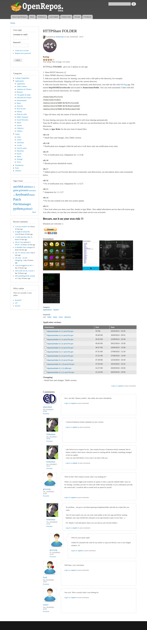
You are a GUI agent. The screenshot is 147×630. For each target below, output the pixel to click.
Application (21, 84)
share (55, 317)
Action (19, 140)
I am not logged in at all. (23, 265)
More (34, 212)
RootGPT (18, 300)
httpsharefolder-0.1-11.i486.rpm (59, 368)
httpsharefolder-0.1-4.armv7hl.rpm (60, 339)
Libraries (18, 171)
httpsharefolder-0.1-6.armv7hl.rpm (60, 348)
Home (12, 23)
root (44, 317)
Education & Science (24, 98)
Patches (19, 112)
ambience (28, 186)
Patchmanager (22, 204)
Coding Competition (22, 78)
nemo (61, 317)
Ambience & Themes (24, 89)
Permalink (46, 413)
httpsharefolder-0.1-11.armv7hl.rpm (60, 372)
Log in (113, 386)
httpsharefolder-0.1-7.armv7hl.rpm (60, 352)
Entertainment (21, 100)
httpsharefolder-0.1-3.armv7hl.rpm (60, 335)
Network (20, 106)
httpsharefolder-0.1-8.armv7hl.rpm (60, 356)
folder (49, 317)
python (18, 209)
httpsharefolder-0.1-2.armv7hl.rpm (60, 331)
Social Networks (22, 120)
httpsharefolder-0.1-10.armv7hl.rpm (60, 364)
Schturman (60, 37)
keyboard (22, 194)
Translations (19, 165)
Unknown (20, 128)
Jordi (45, 577)
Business (20, 92)
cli (34, 187)
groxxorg (46, 489)
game (16, 190)
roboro (45, 605)
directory (67, 317)
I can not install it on (22, 227)
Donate (77, 17)
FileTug (123, 84)
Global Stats (66, 17)
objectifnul (47, 407)
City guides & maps (24, 95)
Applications (19, 81)
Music (19, 103)
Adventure (20, 143)
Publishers (42, 17)
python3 (27, 208)
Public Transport (22, 117)
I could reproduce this (22, 237)
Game (19, 137)
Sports (19, 123)
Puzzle (19, 154)
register (120, 386)
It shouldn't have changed (24, 247)
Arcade (19, 145)
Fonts (17, 168)
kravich (17, 306)
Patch (17, 199)
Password (17, 42)
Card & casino (22, 148)
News (32, 17)
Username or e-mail (20, 34)
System (19, 125)
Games (17, 134)
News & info (21, 109)
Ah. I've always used (22, 253)
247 (16, 303)
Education (20, 151)
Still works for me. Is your (24, 271)
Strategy (20, 159)
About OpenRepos (19, 17)
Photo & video (22, 114)
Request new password (23, 53)
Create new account (22, 51)
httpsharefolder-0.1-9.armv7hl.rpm (60, 360)
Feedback (87, 17)
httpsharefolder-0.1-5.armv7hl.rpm (60, 344)
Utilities (19, 131)
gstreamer (24, 190)
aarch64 (18, 186)
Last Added (53, 17)
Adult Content (22, 86)
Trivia (19, 162)
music (32, 194)
